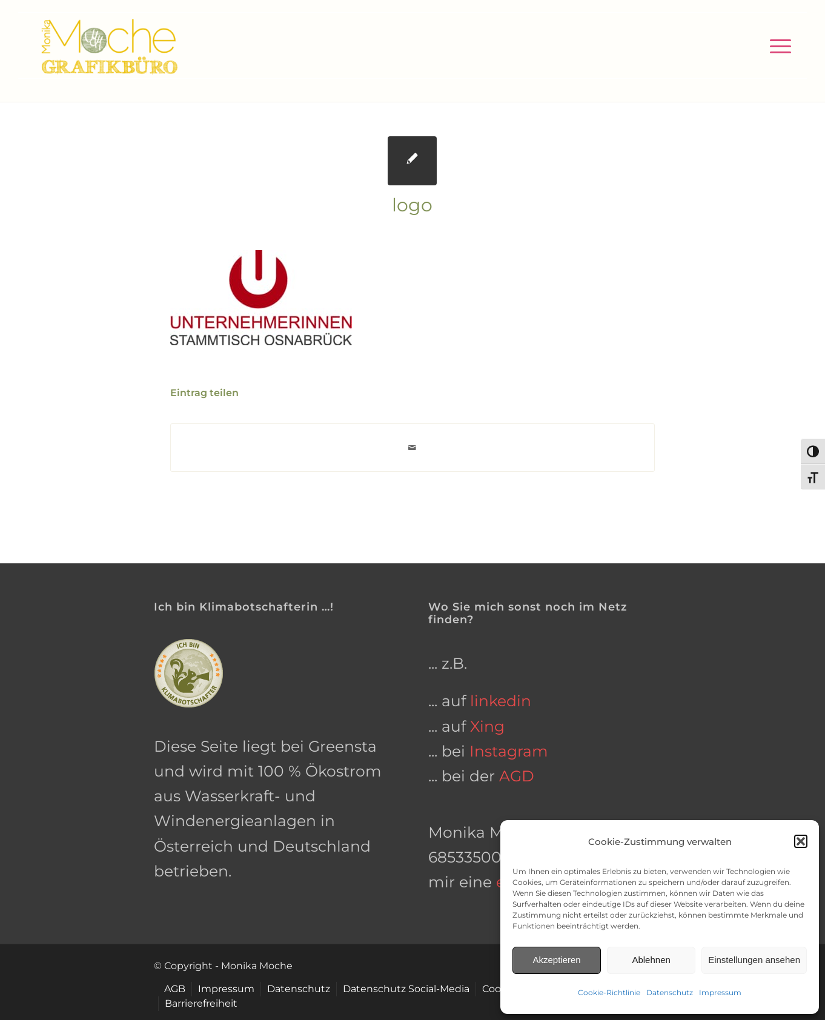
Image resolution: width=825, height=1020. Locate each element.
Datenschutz (669, 992)
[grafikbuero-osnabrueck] (109, 45)
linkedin (500, 701)
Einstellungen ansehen (754, 960)
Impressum (720, 992)
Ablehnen (651, 960)
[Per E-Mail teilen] (412, 448)
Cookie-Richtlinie (609, 992)
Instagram (508, 751)
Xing (487, 726)
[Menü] (776, 45)
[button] (801, 841)
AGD (516, 776)
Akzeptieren (556, 960)
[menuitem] (776, 45)
